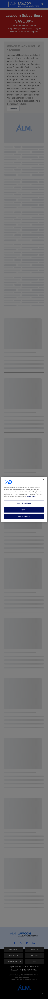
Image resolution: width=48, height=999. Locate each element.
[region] (24, 499)
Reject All (23, 510)
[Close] (43, 479)
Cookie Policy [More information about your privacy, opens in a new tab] (31, 496)
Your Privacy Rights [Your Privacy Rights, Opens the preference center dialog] (24, 503)
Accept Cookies (24, 516)
